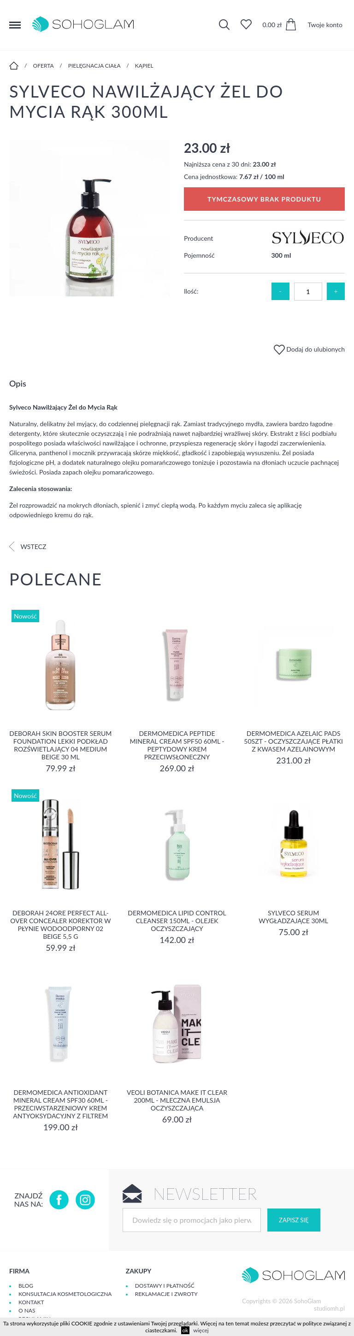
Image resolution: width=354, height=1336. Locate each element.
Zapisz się (293, 1220)
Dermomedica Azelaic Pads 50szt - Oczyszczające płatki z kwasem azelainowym (293, 741)
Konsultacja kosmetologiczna (65, 1293)
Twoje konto (324, 25)
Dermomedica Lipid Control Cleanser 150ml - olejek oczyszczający (177, 920)
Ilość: (191, 291)
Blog (25, 1285)
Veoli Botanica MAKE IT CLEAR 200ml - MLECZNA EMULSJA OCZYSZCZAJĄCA (177, 1100)
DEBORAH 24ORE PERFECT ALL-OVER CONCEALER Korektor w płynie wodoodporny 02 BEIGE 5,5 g (60, 924)
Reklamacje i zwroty (166, 1293)
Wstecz (27, 546)
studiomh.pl (329, 1308)
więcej (200, 1330)
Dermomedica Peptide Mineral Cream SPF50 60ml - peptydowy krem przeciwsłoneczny (177, 745)
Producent (198, 238)
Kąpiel (144, 65)
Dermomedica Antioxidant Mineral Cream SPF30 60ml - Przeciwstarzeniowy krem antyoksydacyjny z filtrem (60, 1104)
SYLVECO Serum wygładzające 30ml (293, 917)
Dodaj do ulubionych (309, 349)
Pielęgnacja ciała (94, 65)
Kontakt (31, 1302)
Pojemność (199, 255)
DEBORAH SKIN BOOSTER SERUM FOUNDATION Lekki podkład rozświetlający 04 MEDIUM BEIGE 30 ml (60, 745)
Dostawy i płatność (165, 1285)
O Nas (26, 1310)
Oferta (43, 65)
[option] (89, 218)
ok (186, 1330)
